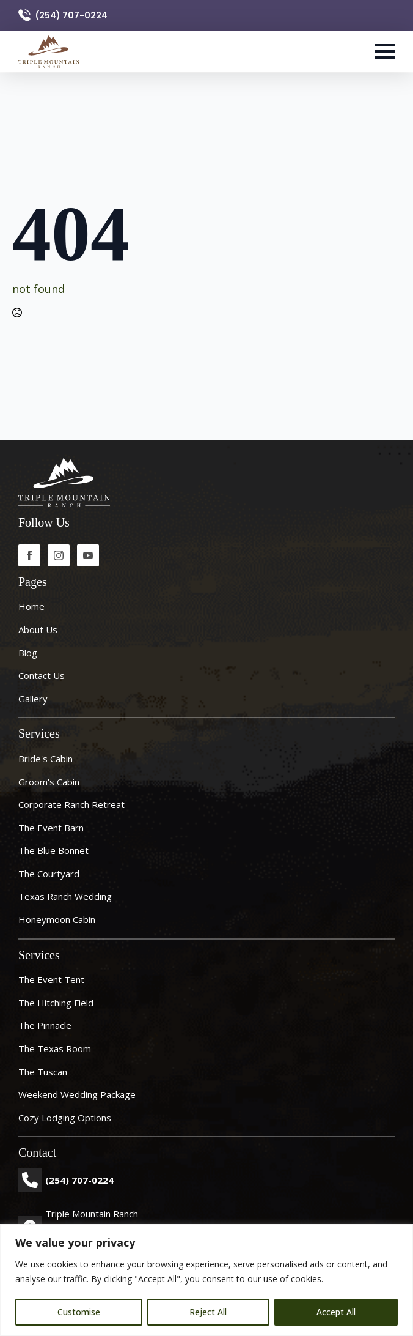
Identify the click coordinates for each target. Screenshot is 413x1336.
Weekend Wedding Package (77, 1094)
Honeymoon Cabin (56, 919)
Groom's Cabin (48, 782)
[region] (206, 1280)
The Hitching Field (55, 1002)
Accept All (336, 1312)
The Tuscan (42, 1072)
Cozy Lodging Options (64, 1117)
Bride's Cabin (45, 758)
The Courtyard (48, 873)
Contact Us (41, 675)
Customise (78, 1312)
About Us (37, 629)
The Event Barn (51, 828)
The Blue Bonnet (53, 850)
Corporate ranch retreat (71, 804)
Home (31, 606)
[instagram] (59, 555)
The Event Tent (51, 979)
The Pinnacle (44, 1025)
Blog (27, 653)
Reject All (208, 1312)
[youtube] (88, 555)
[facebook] (29, 555)
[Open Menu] (385, 51)
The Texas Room (54, 1048)
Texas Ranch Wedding (65, 896)
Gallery (33, 698)
